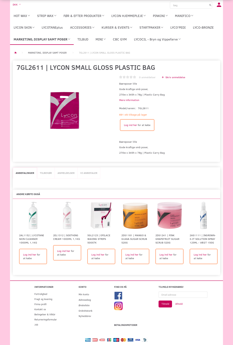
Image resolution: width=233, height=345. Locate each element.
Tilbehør (46, 173)
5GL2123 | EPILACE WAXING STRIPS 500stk (98, 238)
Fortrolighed (40, 293)
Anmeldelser (66, 173)
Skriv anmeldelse (175, 77)
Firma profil (40, 304)
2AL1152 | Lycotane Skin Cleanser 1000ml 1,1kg (31, 238)
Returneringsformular (45, 319)
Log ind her (130, 125)
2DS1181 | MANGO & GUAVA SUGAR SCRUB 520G (134, 238)
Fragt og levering (43, 299)
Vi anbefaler (88, 173)
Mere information (129, 100)
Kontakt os (40, 309)
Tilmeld (165, 303)
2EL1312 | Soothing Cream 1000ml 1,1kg (66, 237)
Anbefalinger (25, 173)
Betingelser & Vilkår (44, 314)
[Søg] (210, 5)
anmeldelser (147, 77)
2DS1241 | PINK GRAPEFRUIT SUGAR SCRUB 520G (167, 238)
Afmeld (179, 303)
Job (36, 324)
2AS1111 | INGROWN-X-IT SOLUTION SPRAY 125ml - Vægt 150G (203, 238)
